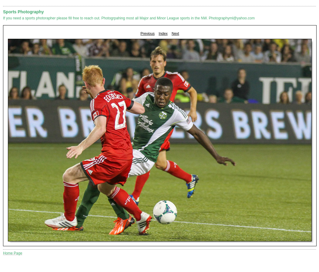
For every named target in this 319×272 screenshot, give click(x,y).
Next (175, 34)
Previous (147, 34)
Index (163, 34)
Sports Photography (23, 11)
